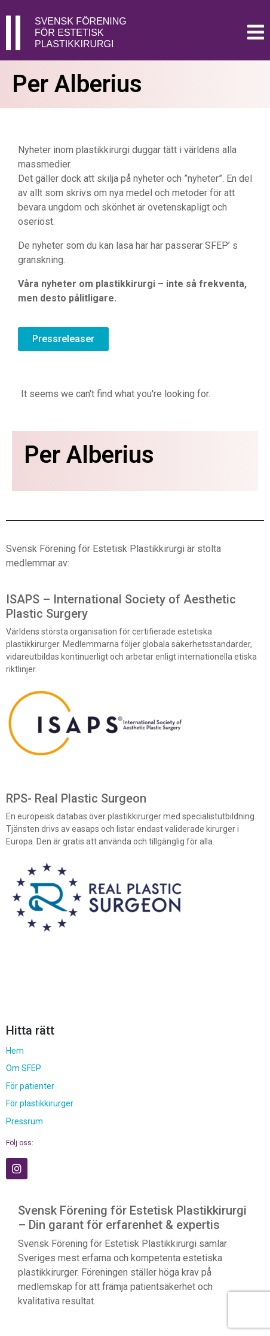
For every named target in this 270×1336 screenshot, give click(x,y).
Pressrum (24, 1121)
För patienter (30, 1086)
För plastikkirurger (39, 1103)
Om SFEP (23, 1068)
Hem (15, 1051)
